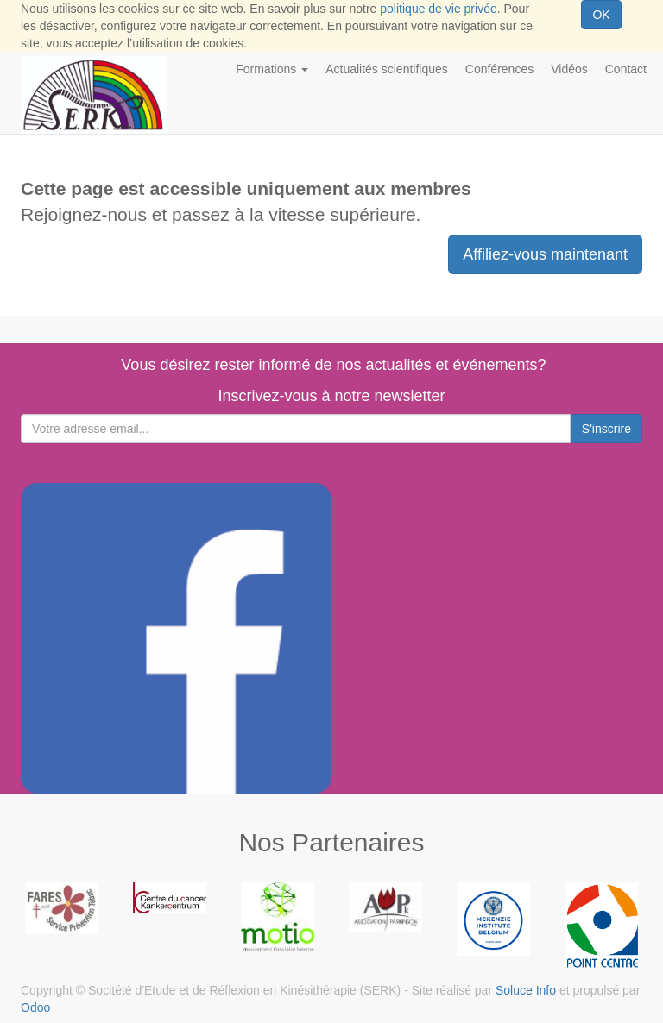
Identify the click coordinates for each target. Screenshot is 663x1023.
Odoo (35, 1007)
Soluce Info (526, 990)
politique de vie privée (438, 9)
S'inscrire (606, 429)
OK (600, 15)
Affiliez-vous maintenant (545, 254)
